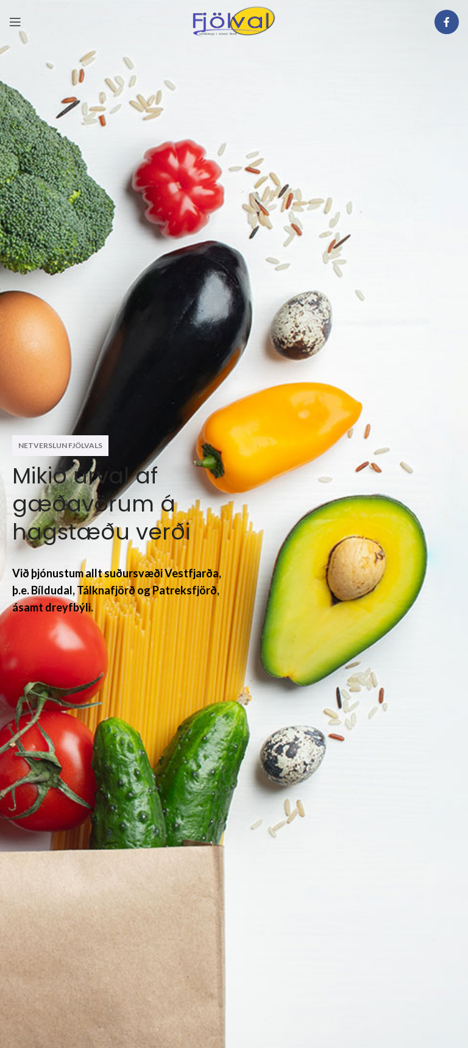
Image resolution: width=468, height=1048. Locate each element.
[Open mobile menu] (15, 22)
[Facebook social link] (446, 22)
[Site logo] (234, 20)
